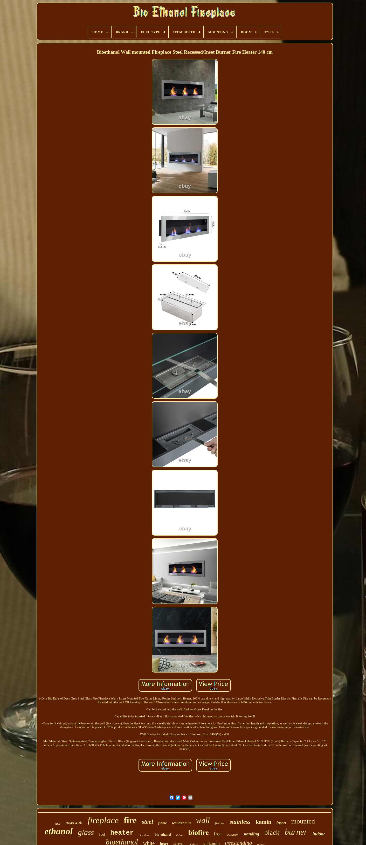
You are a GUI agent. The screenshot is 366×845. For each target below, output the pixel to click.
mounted (303, 821)
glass (86, 832)
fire (130, 820)
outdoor (232, 834)
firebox (219, 823)
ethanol (58, 831)
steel (147, 821)
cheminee (144, 835)
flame (162, 823)
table (57, 823)
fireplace (103, 820)
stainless (240, 822)
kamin (263, 822)
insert (281, 823)
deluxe (179, 835)
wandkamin (181, 823)
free (218, 833)
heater (122, 833)
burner (296, 831)
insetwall (74, 822)
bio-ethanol (163, 834)
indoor (319, 833)
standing (251, 834)
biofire (198, 832)
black (271, 832)
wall (203, 820)
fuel (102, 834)
